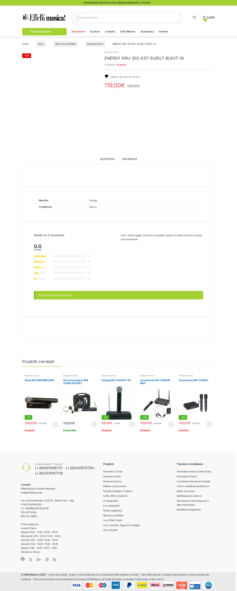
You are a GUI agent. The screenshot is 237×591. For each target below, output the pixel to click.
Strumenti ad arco (112, 481)
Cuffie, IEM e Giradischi (115, 495)
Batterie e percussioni (114, 486)
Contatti (110, 31)
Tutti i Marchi (127, 31)
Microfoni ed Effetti (65, 43)
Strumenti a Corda (112, 471)
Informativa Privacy (187, 476)
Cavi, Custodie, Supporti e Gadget (121, 525)
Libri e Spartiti (110, 530)
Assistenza (147, 31)
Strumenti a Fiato (112, 476)
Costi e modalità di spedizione (193, 486)
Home (25, 43)
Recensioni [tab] (129, 159)
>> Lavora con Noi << (185, 31)
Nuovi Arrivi (78, 31)
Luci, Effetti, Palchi (112, 520)
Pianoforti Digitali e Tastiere (117, 491)
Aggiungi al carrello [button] (94, 424)
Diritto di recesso (186, 491)
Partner (163, 31)
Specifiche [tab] (107, 159)
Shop (41, 43)
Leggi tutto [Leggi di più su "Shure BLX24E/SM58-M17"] (55, 424)
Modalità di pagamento (189, 509)
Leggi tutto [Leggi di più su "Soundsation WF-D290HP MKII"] (171, 424)
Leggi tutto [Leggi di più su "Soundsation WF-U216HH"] (209, 424)
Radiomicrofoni (95, 43)
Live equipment (111, 505)
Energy (93, 200)
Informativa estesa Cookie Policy (194, 471)
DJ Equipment (110, 500)
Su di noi (95, 31)
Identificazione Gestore (189, 495)
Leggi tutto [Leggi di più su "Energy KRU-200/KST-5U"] (132, 424)
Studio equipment (112, 510)
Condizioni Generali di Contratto (194, 481)
